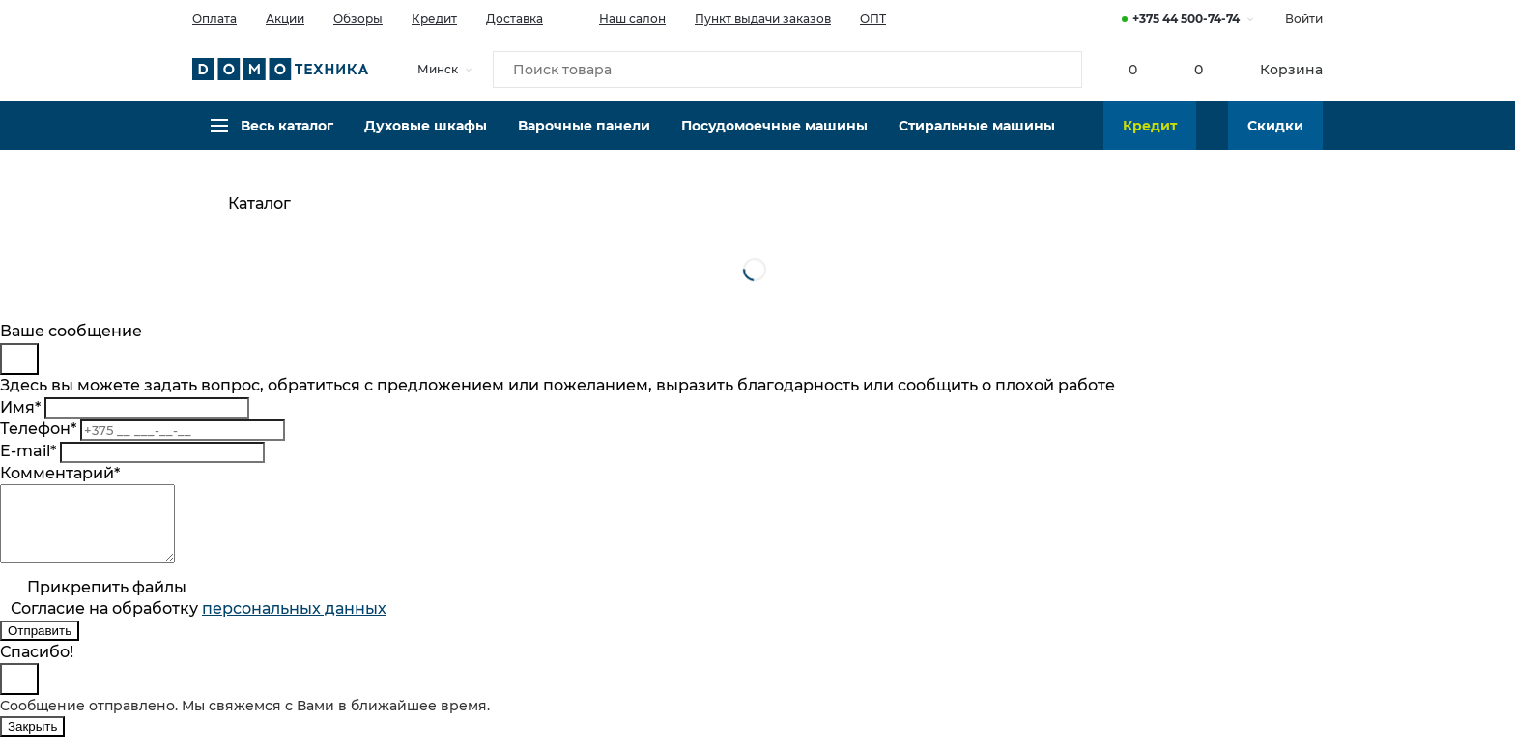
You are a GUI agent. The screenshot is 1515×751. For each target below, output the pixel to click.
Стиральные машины (977, 140)
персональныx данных (294, 623)
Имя (20, 407)
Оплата (214, 19)
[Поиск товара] (787, 71)
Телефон (38, 428)
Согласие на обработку (198, 623)
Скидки (1275, 140)
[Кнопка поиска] (1058, 71)
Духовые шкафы (425, 140)
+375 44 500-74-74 (1186, 19)
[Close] (19, 359)
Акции (285, 19)
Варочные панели (584, 140)
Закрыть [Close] (32, 741)
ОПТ (873, 19)
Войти (1304, 19)
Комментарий (60, 473)
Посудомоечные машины (774, 140)
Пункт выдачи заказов (763, 19)
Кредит (434, 19)
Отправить (39, 645)
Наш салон (619, 17)
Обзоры (358, 19)
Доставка (514, 19)
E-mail (28, 451)
